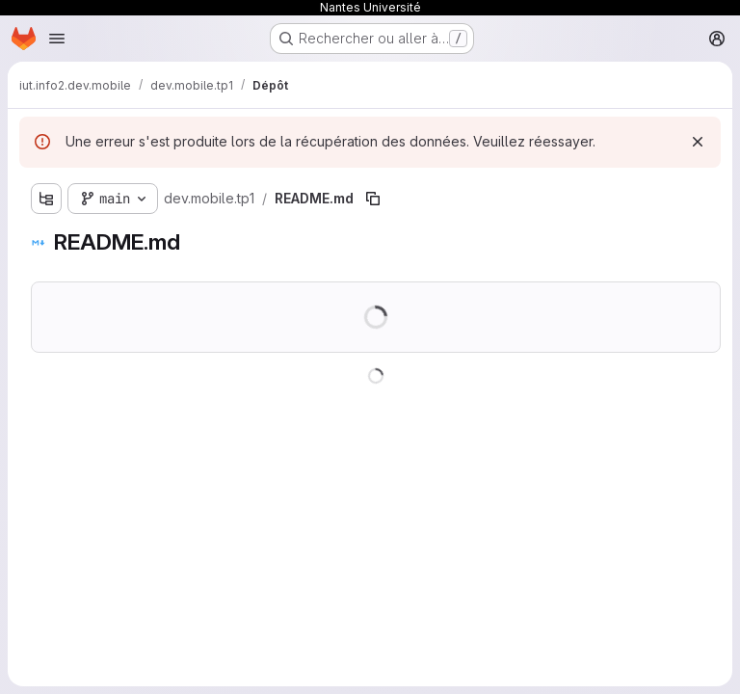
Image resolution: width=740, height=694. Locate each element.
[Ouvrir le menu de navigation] (56, 38)
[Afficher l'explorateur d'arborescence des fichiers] (46, 198)
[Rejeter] (697, 141)
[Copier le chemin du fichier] (372, 198)
